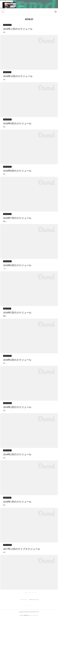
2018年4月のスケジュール (17, 390)
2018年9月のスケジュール (17, 132)
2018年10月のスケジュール (18, 80)
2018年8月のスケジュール (17, 183)
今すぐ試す (21, 6)
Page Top (29, 658)
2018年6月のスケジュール (17, 287)
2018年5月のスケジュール (17, 338)
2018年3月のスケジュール (17, 441)
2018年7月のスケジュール (17, 235)
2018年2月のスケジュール (17, 493)
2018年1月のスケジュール (17, 545)
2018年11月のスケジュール (18, 29)
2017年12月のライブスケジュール (21, 596)
